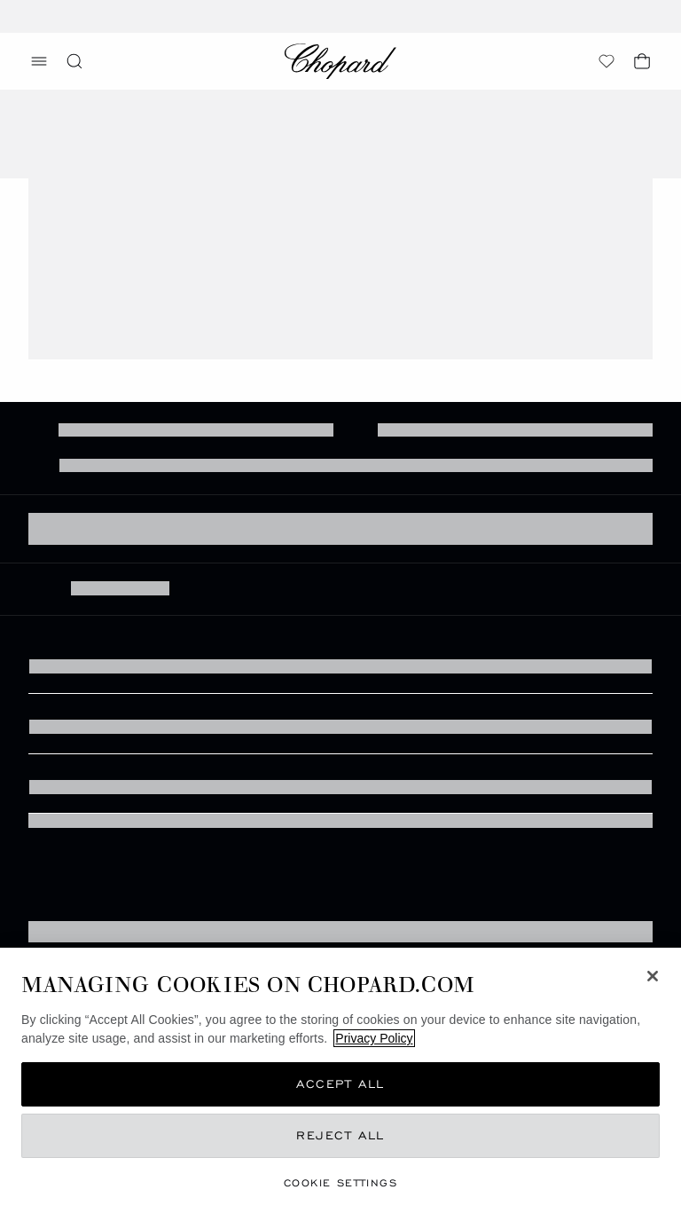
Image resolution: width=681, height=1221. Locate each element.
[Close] (652, 976)
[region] (340, 1084)
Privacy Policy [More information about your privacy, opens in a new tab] (373, 1038)
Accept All (340, 1083)
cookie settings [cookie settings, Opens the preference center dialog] (340, 1182)
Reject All (340, 1135)
